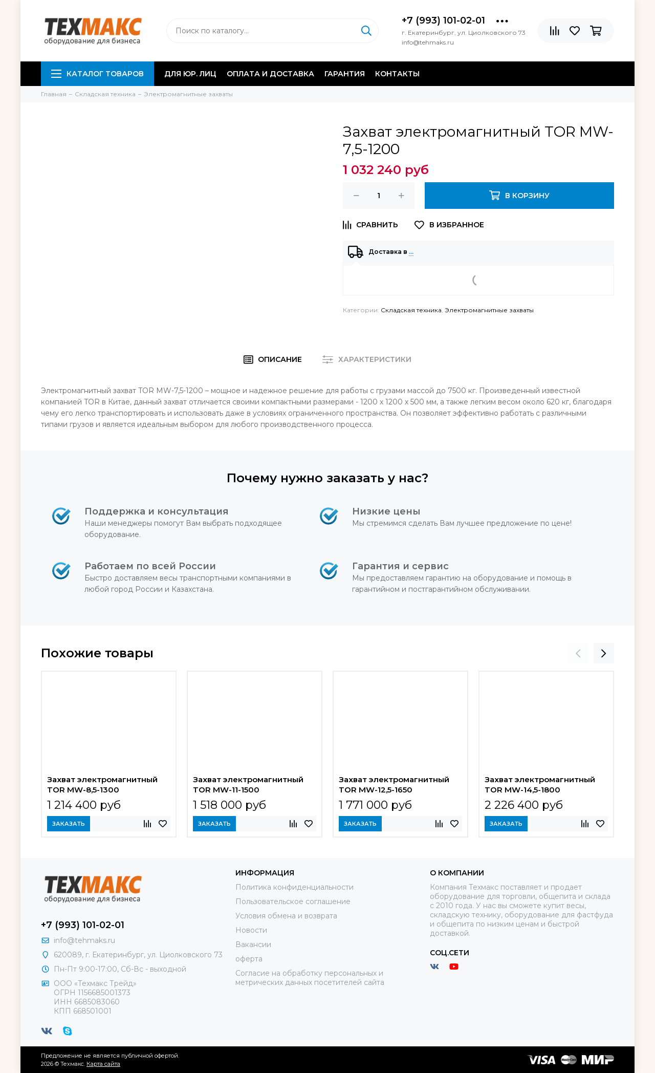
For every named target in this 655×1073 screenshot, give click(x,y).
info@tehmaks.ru (84, 940)
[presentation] (578, 653)
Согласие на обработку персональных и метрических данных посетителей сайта (309, 978)
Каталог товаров (97, 73)
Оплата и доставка (270, 73)
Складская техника (411, 310)
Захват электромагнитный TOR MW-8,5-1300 (102, 785)
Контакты (397, 73)
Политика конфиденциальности (294, 887)
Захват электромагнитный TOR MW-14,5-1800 (540, 785)
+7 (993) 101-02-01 (443, 20)
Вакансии (253, 944)
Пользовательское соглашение (293, 901)
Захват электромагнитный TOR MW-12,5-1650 (394, 785)
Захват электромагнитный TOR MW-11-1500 (248, 785)
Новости (251, 930)
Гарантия (344, 73)
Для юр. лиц (190, 73)
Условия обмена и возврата (286, 915)
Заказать (68, 823)
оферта (249, 958)
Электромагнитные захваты (489, 310)
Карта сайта (103, 1063)
